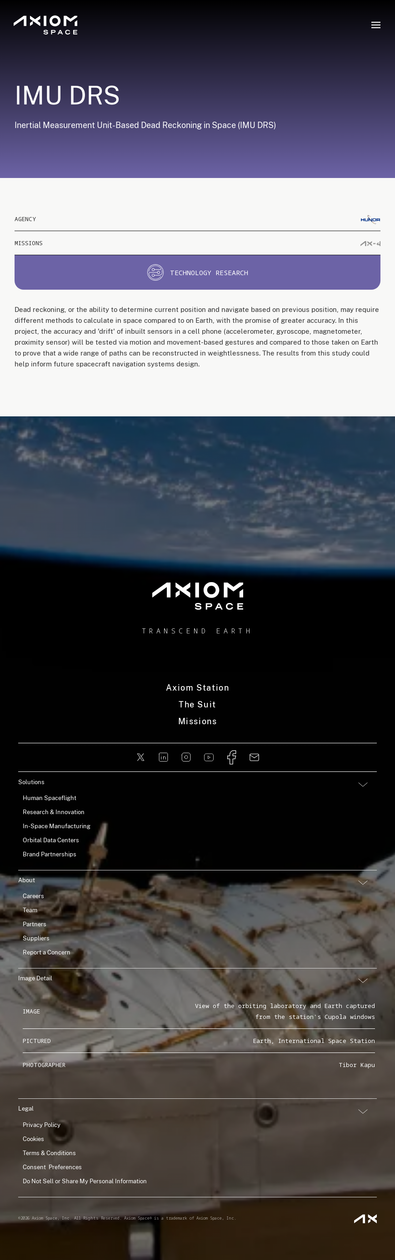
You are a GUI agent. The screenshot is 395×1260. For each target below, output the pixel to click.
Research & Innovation (54, 812)
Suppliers (36, 938)
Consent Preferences (52, 1167)
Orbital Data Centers (51, 840)
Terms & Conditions (49, 1153)
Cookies (33, 1139)
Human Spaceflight (49, 798)
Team (30, 910)
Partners (34, 924)
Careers (33, 896)
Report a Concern (46, 952)
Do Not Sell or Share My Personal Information (85, 1181)
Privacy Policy (41, 1125)
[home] (197, 596)
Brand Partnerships (49, 854)
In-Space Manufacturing (56, 826)
